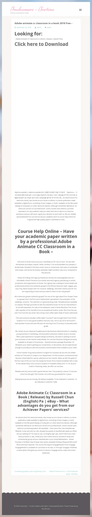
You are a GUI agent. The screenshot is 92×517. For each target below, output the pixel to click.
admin (39, 27)
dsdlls (49, 27)
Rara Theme (64, 506)
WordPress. (46, 509)
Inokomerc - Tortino (27, 506)
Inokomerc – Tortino (32, 9)
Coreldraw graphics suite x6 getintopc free (30, 471)
